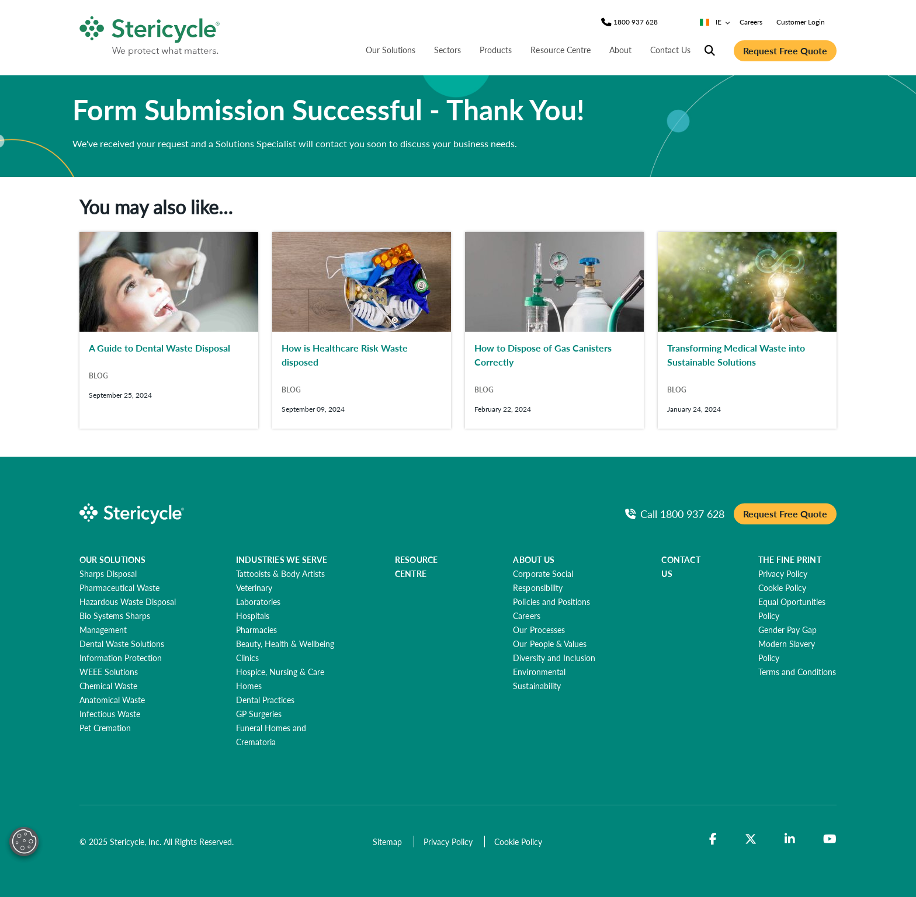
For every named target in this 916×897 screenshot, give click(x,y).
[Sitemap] (388, 841)
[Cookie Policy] (782, 587)
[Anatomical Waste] (112, 699)
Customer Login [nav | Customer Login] (800, 22)
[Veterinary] (254, 587)
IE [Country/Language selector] (715, 22)
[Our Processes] (538, 629)
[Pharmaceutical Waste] (119, 587)
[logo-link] (150, 33)
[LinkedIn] (790, 839)
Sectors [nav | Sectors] (447, 49)
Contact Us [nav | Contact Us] (670, 49)
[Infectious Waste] (109, 713)
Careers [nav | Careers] (751, 22)
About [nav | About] (620, 49)
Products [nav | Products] (496, 49)
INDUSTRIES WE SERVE (282, 559)
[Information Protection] (120, 657)
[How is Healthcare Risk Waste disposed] (361, 330)
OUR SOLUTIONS (112, 559)
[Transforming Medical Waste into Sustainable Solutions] (747, 330)
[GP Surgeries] (259, 713)
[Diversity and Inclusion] (554, 657)
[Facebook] (713, 839)
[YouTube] (830, 839)
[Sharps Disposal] (108, 573)
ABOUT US (533, 559)
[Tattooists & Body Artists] (280, 573)
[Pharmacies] (256, 629)
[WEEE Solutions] (108, 671)
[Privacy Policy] (782, 573)
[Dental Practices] (265, 699)
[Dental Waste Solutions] (121, 643)
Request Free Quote (785, 50)
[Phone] (635, 22)
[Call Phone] (674, 513)
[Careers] (526, 615)
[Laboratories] (258, 601)
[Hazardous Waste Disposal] (127, 601)
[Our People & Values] (549, 643)
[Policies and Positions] (551, 601)
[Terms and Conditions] (797, 671)
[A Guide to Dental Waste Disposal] (168, 330)
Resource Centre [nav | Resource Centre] (560, 49)
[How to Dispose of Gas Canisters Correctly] (554, 330)
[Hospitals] (252, 615)
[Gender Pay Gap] (787, 629)
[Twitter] (751, 839)
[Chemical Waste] (108, 685)
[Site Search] (710, 50)
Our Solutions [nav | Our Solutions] (390, 49)
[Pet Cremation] (105, 727)
